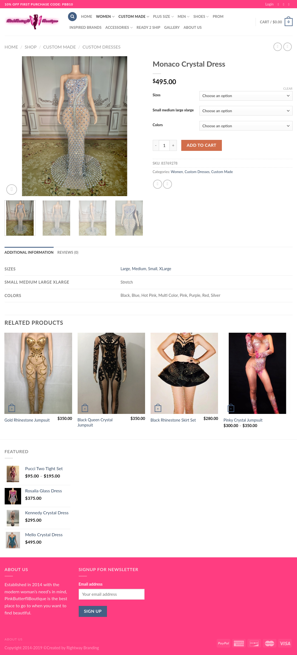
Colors (158, 125)
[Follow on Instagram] (284, 4)
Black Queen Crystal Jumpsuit (95, 422)
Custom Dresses (102, 46)
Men (184, 16)
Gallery (172, 27)
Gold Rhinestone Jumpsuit (27, 420)
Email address (91, 584)
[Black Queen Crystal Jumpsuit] (111, 373)
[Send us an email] (290, 4)
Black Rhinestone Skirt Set (173, 420)
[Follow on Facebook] (279, 4)
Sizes (157, 95)
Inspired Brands (86, 27)
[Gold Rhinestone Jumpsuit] (38, 373)
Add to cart (201, 145)
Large (125, 268)
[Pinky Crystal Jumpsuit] (257, 373)
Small (152, 268)
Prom (218, 16)
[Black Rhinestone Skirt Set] (184, 373)
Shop (30, 46)
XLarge (165, 268)
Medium (139, 268)
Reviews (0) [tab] (67, 252)
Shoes (201, 16)
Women (105, 16)
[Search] (72, 16)
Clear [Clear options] (288, 88)
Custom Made (133, 16)
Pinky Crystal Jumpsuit (243, 420)
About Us (192, 27)
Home (86, 16)
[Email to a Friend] (167, 184)
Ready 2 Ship (148, 27)
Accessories (119, 27)
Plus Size (163, 16)
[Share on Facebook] (157, 184)
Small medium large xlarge (173, 110)
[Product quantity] (164, 145)
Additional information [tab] (29, 252)
